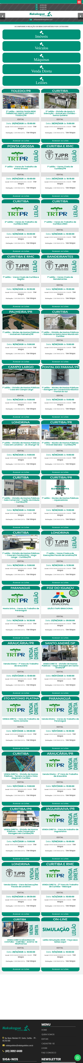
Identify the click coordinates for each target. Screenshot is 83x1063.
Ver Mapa (31, 132)
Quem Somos (48, 1034)
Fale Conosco (49, 1052)
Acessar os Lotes (21, 140)
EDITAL (20, 119)
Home (44, 1030)
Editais (45, 1039)
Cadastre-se (48, 1043)
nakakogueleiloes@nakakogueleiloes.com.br (19, 1045)
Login (44, 1048)
